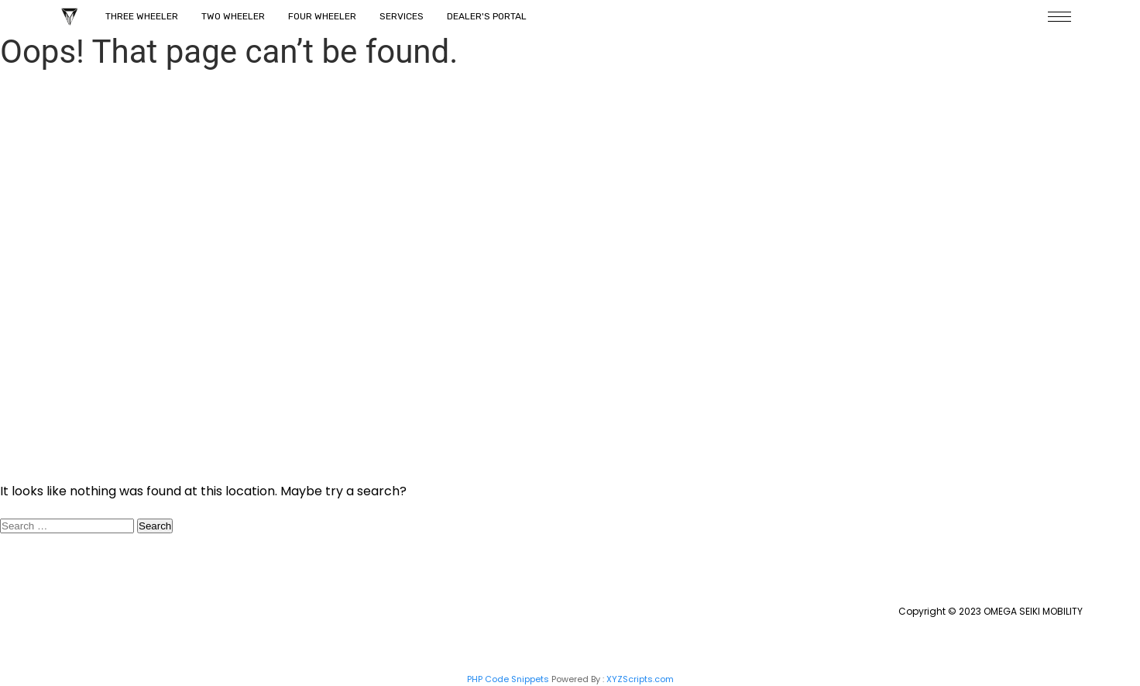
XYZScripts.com (640, 679)
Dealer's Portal (487, 16)
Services (401, 16)
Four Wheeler (322, 16)
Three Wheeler (141, 16)
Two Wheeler (233, 16)
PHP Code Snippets (508, 679)
